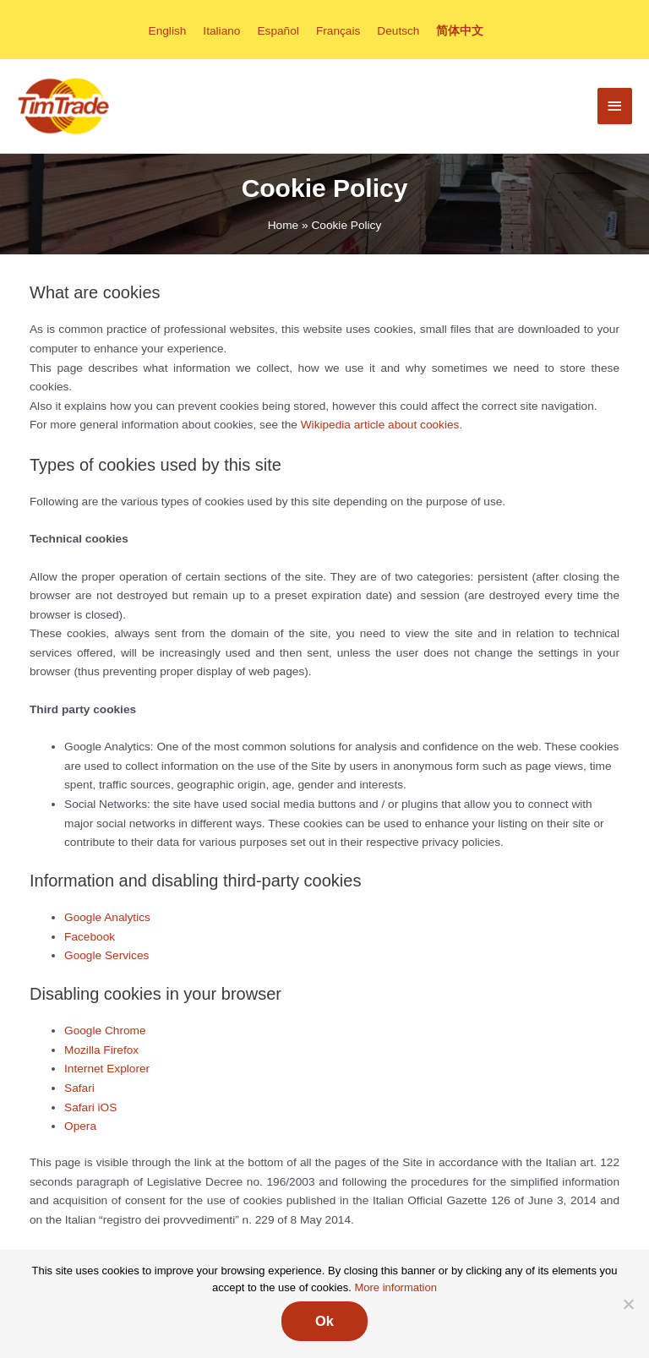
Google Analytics (107, 917)
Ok (324, 1320)
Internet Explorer (107, 1068)
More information (395, 1287)
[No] (627, 1303)
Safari (79, 1088)
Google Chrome (105, 1030)
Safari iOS (90, 1107)
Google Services (106, 955)
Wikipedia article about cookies (380, 424)
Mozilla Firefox (101, 1050)
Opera (80, 1126)
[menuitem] (167, 30)
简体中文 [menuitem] (459, 30)
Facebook (89, 936)
